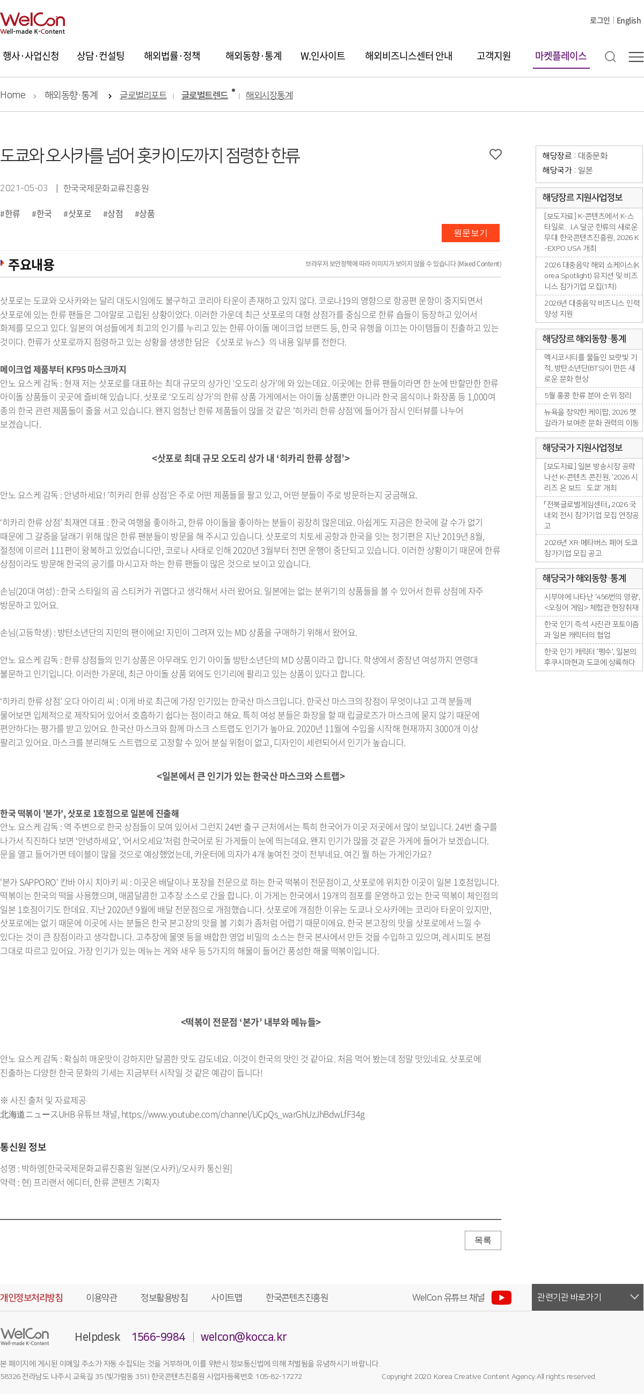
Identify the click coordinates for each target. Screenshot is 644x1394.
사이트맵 (226, 1298)
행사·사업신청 (31, 55)
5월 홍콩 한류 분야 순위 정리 (588, 395)
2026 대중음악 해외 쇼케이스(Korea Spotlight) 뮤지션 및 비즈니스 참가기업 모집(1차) (592, 276)
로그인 (600, 19)
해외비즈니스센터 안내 (408, 55)
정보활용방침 (164, 1298)
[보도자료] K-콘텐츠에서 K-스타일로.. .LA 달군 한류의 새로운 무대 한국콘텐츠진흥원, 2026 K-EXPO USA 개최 (591, 232)
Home (12, 95)
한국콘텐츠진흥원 (297, 1298)
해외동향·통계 (253, 55)
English (629, 19)
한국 (44, 213)
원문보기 (470, 232)
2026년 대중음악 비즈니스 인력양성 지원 (592, 308)
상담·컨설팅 (101, 55)
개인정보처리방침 (31, 1298)
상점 (115, 213)
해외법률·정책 (172, 55)
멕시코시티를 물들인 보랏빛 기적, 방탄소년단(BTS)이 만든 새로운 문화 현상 (590, 368)
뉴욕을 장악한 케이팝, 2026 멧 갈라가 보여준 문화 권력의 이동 (591, 417)
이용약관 (101, 1298)
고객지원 (494, 55)
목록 (483, 1240)
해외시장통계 (269, 95)
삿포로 (80, 213)
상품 (147, 213)
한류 (12, 213)
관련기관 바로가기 (569, 1297)
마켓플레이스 (561, 55)
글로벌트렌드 (204, 95)
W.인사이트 (323, 55)
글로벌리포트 (143, 95)
